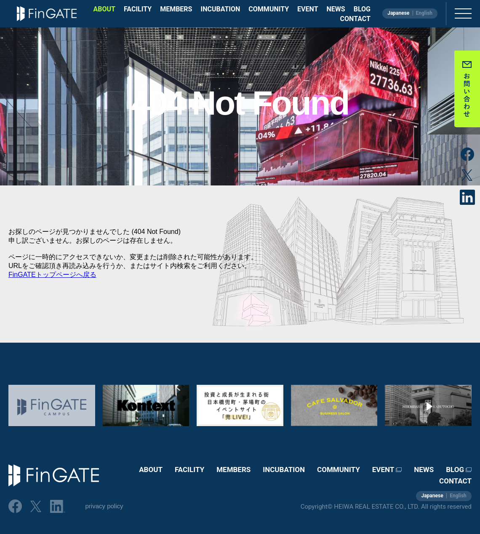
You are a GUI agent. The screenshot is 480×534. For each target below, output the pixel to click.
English (424, 13)
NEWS (336, 9)
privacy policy (104, 506)
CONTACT (355, 18)
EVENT (307, 9)
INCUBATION (220, 9)
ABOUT (104, 9)
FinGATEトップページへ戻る (52, 274)
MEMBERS (176, 9)
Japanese (398, 13)
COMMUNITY (268, 9)
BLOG (362, 9)
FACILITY (138, 9)
